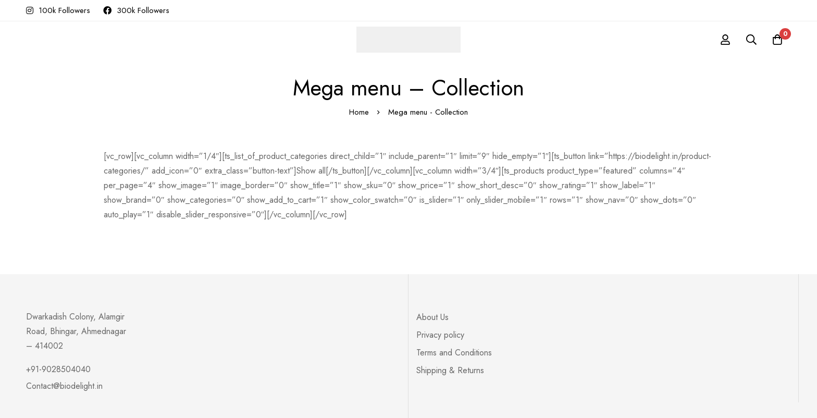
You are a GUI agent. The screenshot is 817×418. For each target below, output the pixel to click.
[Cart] (777, 39)
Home (359, 112)
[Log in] (725, 39)
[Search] (751, 39)
